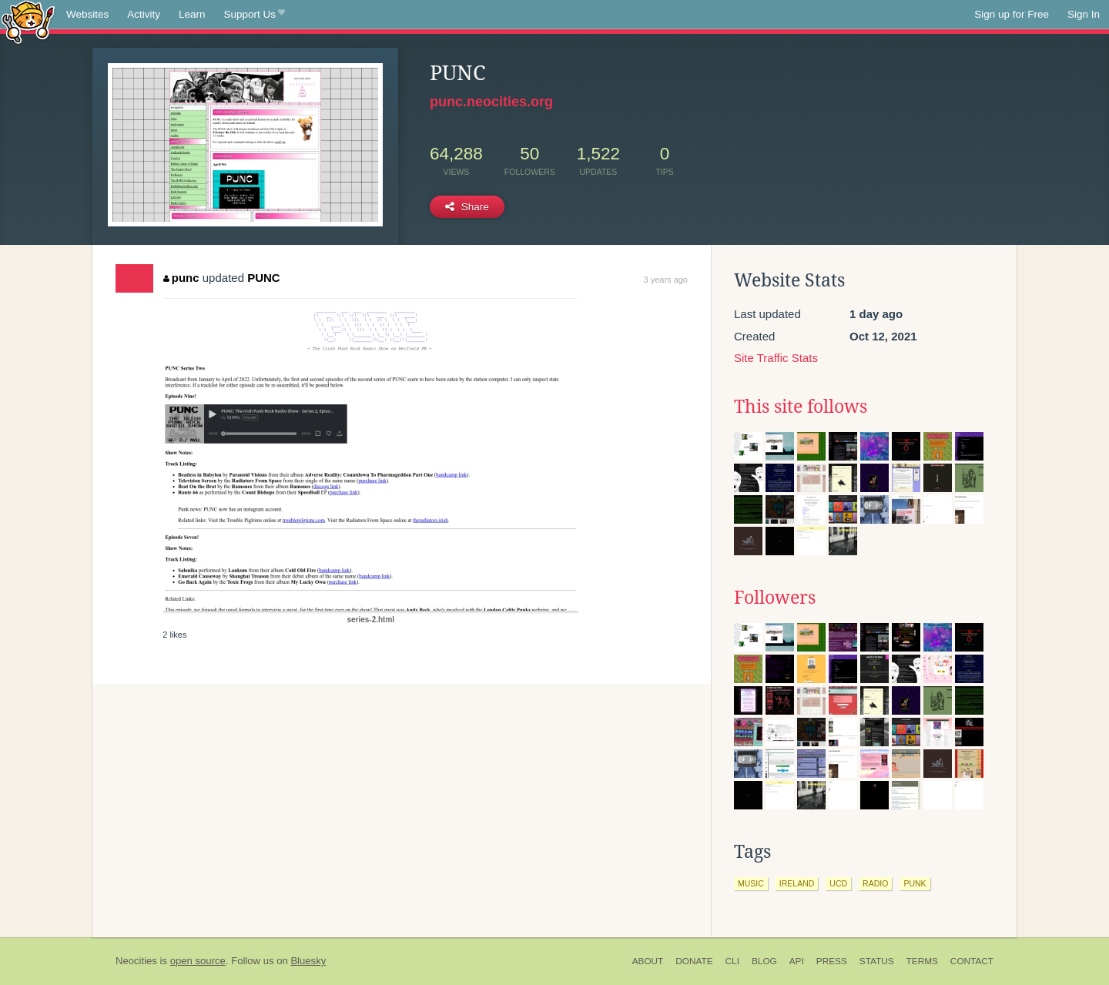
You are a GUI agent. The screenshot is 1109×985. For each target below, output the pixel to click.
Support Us (254, 14)
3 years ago (666, 279)
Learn (192, 14)
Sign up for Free (1011, 14)
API (796, 961)
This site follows (800, 407)
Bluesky (308, 961)
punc (181, 277)
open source (198, 961)
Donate (693, 961)
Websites (87, 14)
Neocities (136, 961)
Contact (971, 961)
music (751, 883)
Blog (764, 961)
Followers (775, 598)
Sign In (1083, 14)
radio (875, 883)
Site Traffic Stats (776, 357)
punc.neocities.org (491, 101)
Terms (922, 961)
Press (831, 961)
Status (876, 961)
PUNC (263, 277)
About (648, 961)
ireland (797, 883)
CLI (732, 961)
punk (914, 883)
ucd (838, 883)
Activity (143, 14)
